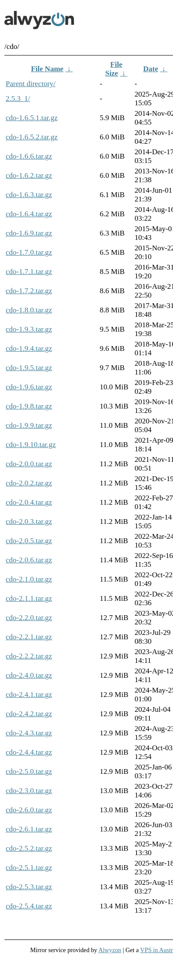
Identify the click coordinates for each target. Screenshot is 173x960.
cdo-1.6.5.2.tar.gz (32, 137)
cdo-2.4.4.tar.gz (29, 752)
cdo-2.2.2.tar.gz (29, 656)
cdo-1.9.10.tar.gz (31, 444)
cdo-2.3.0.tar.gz (29, 791)
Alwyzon (110, 949)
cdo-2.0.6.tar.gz (29, 560)
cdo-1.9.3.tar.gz (29, 329)
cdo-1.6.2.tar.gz (29, 175)
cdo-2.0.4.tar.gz (29, 502)
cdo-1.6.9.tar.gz (29, 233)
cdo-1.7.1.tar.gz (29, 271)
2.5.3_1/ (18, 98)
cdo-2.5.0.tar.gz (29, 771)
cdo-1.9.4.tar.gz (29, 348)
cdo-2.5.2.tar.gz (29, 848)
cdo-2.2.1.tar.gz (29, 637)
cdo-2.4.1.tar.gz (29, 694)
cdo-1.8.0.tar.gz (29, 310)
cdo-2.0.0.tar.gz (29, 464)
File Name (47, 69)
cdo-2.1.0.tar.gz (29, 579)
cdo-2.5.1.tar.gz (29, 867)
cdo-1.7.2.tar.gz (29, 291)
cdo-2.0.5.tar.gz (29, 541)
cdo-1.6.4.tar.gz (29, 214)
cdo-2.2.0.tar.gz (29, 617)
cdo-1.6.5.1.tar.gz (32, 118)
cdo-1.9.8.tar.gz (29, 406)
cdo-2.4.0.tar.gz (29, 675)
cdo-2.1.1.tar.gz (29, 598)
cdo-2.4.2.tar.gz (29, 714)
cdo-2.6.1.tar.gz (29, 829)
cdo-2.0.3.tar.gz (29, 521)
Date (150, 69)
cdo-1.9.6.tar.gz (29, 387)
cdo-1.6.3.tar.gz (29, 195)
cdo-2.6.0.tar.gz (29, 810)
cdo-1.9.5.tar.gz (29, 368)
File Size (113, 68)
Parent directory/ (31, 84)
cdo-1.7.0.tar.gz (29, 252)
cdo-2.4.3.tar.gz (29, 733)
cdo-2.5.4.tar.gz (29, 906)
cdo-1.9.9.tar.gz (29, 425)
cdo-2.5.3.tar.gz (29, 887)
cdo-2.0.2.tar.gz (29, 483)
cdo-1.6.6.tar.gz (29, 156)
